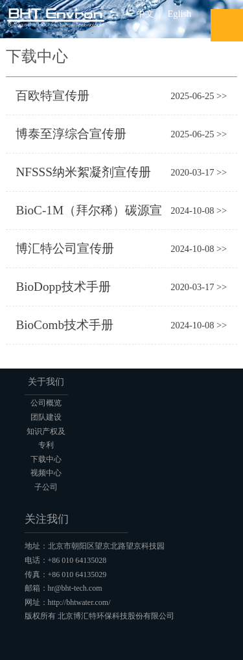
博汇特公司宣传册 (65, 248)
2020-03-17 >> (198, 172)
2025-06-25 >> (198, 96)
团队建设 (46, 417)
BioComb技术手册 (64, 325)
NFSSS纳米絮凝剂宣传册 (83, 172)
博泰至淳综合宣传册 (71, 134)
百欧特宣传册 (52, 95)
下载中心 (46, 459)
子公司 (46, 487)
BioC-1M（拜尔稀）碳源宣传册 (89, 213)
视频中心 (46, 472)
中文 (145, 13)
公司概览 (46, 402)
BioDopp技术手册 (63, 286)
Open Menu (227, 25)
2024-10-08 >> (198, 210)
